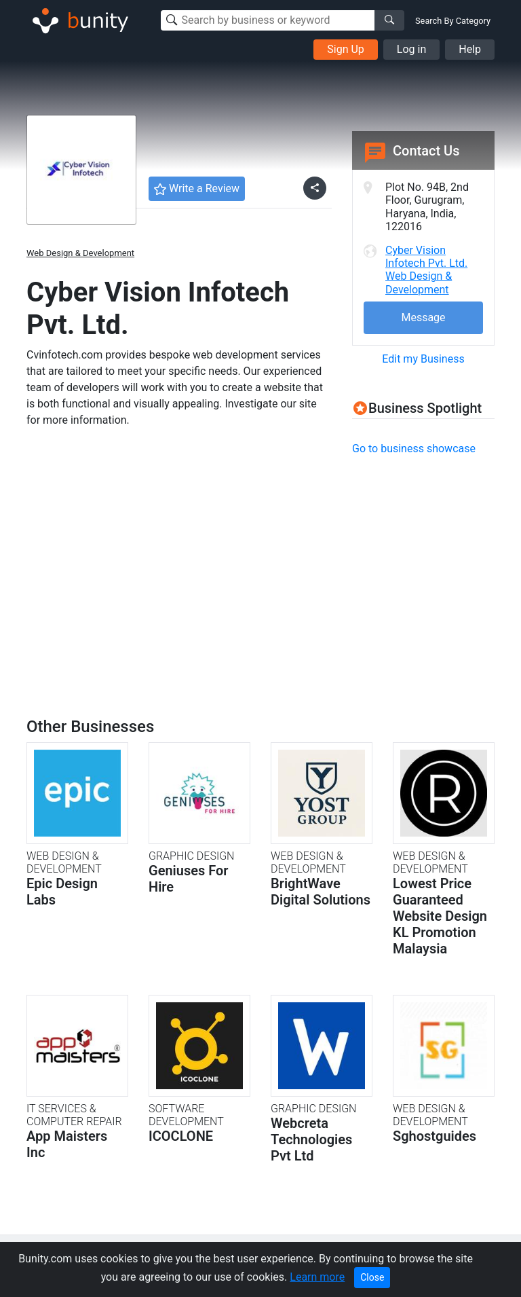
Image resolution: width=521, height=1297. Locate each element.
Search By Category (452, 21)
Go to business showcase (414, 448)
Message (423, 317)
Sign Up (345, 49)
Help (470, 49)
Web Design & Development (80, 253)
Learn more (317, 1277)
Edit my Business (423, 358)
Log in (411, 49)
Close (372, 1277)
